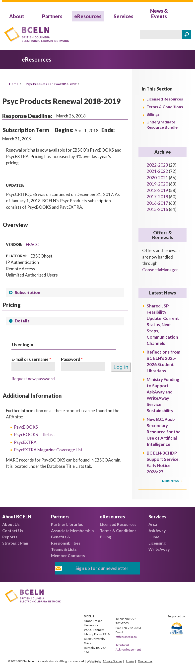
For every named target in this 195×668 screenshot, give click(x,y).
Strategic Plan (15, 543)
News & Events (159, 13)
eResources (87, 16)
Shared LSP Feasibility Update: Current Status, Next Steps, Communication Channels (163, 324)
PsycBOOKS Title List (34, 434)
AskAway (157, 530)
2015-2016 (157, 209)
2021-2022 (157, 171)
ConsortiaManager (160, 269)
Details (22, 320)
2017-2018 (157, 196)
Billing (105, 536)
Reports (9, 536)
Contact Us (12, 530)
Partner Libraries (67, 524)
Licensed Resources (164, 98)
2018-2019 (157, 190)
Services (123, 16)
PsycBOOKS (26, 427)
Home (13, 84)
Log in (130, 661)
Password (72, 359)
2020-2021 (157, 177)
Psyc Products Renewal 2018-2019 (51, 84)
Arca (152, 524)
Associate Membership (72, 530)
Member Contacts (68, 555)
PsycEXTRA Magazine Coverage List (48, 449)
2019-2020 (157, 184)
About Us (11, 524)
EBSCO (33, 244)
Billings (153, 114)
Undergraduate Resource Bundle (162, 124)
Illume (153, 536)
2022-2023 (157, 165)
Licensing (157, 543)
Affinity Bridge (112, 661)
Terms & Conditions (164, 106)
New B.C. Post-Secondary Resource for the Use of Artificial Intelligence (164, 432)
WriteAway (159, 549)
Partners (52, 16)
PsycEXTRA (25, 442)
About (16, 16)
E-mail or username (31, 359)
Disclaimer (145, 661)
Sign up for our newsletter (101, 568)
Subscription (27, 292)
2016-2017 (157, 203)
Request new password (33, 378)
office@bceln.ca (126, 637)
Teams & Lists (64, 549)
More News (170, 480)
